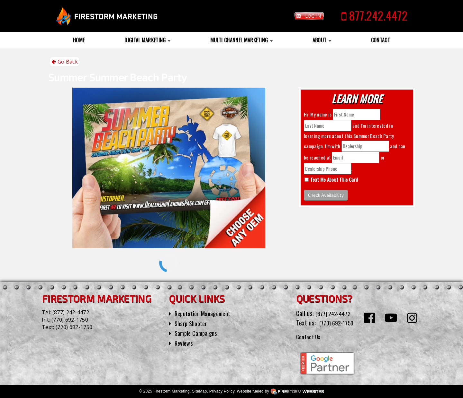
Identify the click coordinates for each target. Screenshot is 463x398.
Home (79, 40)
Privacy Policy (221, 391)
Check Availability (326, 195)
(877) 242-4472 (70, 312)
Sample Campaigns (198, 333)
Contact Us (310, 336)
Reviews (185, 343)
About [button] (322, 40)
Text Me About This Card (334, 179)
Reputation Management (206, 313)
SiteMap (199, 391)
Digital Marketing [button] (147, 40)
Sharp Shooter (193, 323)
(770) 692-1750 (69, 319)
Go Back (64, 61)
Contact (380, 40)
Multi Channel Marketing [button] (241, 40)
